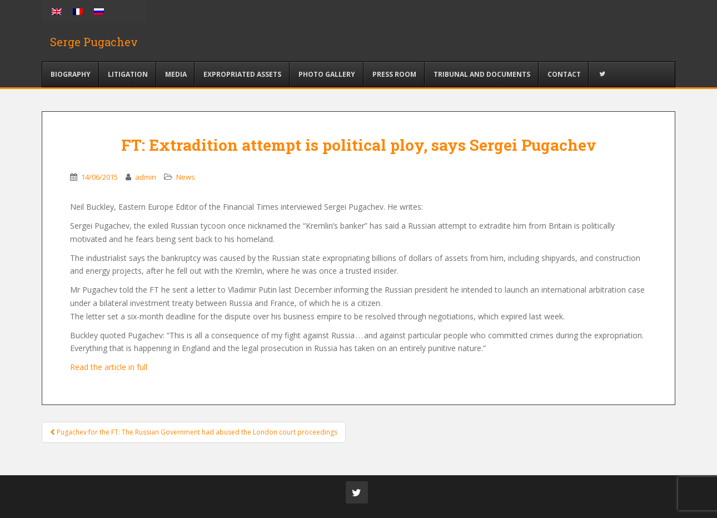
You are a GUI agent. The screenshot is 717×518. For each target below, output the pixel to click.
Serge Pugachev (94, 41)
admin (145, 177)
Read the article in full (110, 367)
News (185, 177)
